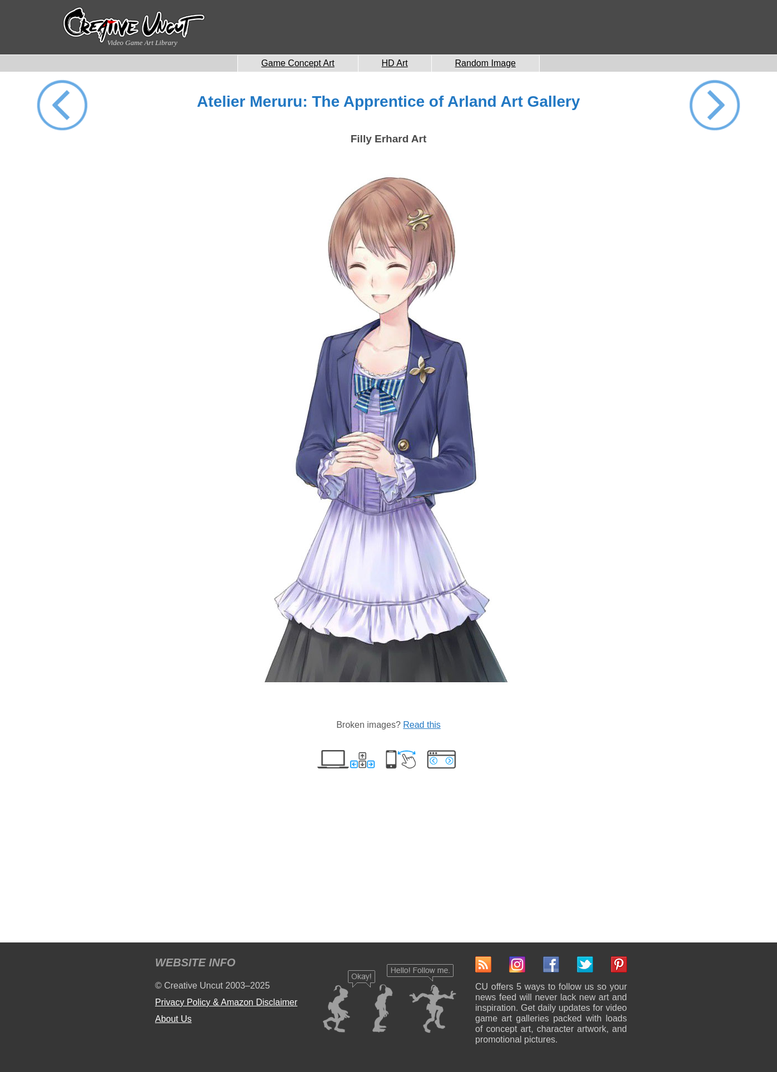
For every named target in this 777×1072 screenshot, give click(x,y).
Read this (422, 724)
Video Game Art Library (142, 42)
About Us (173, 1019)
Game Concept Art (298, 63)
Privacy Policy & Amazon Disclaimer (226, 1002)
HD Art (395, 63)
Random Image (485, 63)
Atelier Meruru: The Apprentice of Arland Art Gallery (388, 101)
